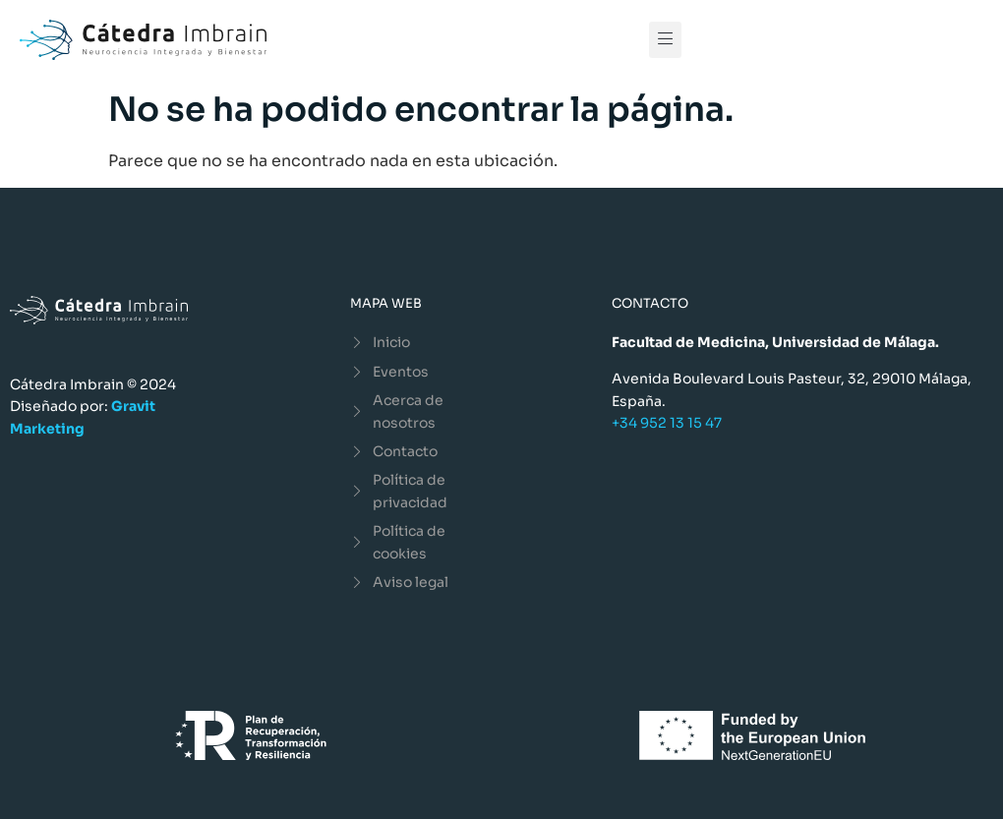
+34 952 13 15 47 (667, 423)
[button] (665, 40)
